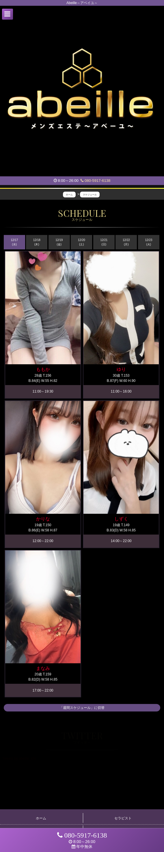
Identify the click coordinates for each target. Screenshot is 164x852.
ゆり (121, 369)
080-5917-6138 (95, 180)
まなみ (43, 668)
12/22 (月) (126, 242)
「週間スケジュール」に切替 (82, 708)
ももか (43, 369)
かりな (43, 519)
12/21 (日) (103, 242)
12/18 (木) (36, 242)
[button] (7, 14)
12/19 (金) (59, 242)
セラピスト (123, 818)
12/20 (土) (81, 242)
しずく (121, 519)
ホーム (41, 818)
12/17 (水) (14, 242)
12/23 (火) (148, 242)
